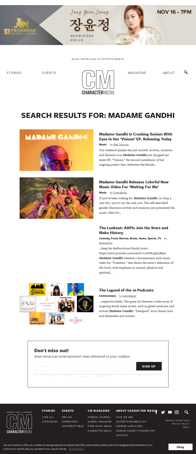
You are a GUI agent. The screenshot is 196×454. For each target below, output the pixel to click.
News (142, 238)
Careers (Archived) (129, 426)
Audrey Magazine (100, 421)
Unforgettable (73, 426)
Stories (14, 72)
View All (48, 417)
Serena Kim (106, 243)
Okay (180, 447)
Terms (83, 374)
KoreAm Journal (99, 417)
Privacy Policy (180, 423)
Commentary (107, 296)
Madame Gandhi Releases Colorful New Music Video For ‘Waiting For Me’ (133, 184)
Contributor (120, 192)
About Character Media (136, 411)
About (169, 72)
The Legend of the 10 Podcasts (126, 290)
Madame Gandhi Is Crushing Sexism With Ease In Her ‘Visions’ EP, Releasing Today (135, 136)
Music (103, 144)
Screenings (70, 421)
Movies (123, 238)
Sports (152, 238)
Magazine (137, 72)
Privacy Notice (100, 374)
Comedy (104, 238)
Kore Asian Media (100, 426)
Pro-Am (67, 417)
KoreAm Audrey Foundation (135, 430)
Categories (50, 421)
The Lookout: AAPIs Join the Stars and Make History (133, 230)
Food (114, 238)
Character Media (100, 430)
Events (49, 72)
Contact (122, 435)
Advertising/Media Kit (131, 421)
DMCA (186, 426)
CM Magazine (99, 411)
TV (159, 238)
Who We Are (124, 417)
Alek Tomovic (121, 144)
